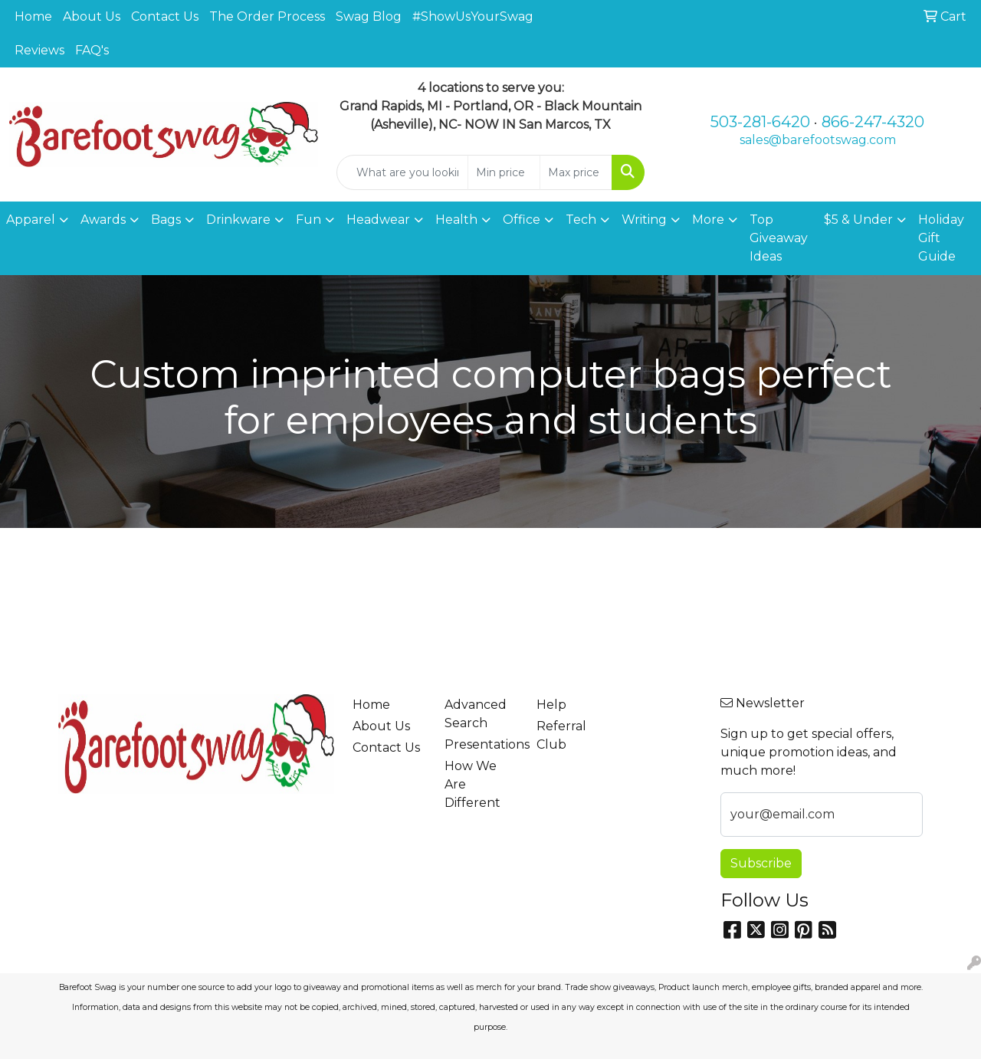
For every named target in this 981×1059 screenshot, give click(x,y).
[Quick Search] (402, 172)
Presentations (481, 744)
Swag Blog (369, 16)
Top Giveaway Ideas (779, 238)
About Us (91, 16)
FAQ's (92, 50)
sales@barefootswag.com (818, 140)
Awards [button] (103, 219)
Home (33, 16)
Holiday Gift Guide (941, 238)
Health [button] (456, 219)
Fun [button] (308, 219)
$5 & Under (858, 219)
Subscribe (761, 863)
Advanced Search (476, 713)
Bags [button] (166, 219)
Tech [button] (581, 219)
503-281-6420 (760, 122)
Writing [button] (644, 219)
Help (551, 704)
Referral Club (561, 735)
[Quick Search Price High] (576, 172)
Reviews (39, 50)
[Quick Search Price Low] (504, 172)
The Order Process (267, 16)
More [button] (708, 219)
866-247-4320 (873, 122)
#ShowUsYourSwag (472, 16)
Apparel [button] (30, 219)
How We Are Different (472, 784)
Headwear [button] (378, 219)
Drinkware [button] (238, 219)
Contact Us (164, 16)
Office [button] (521, 219)
